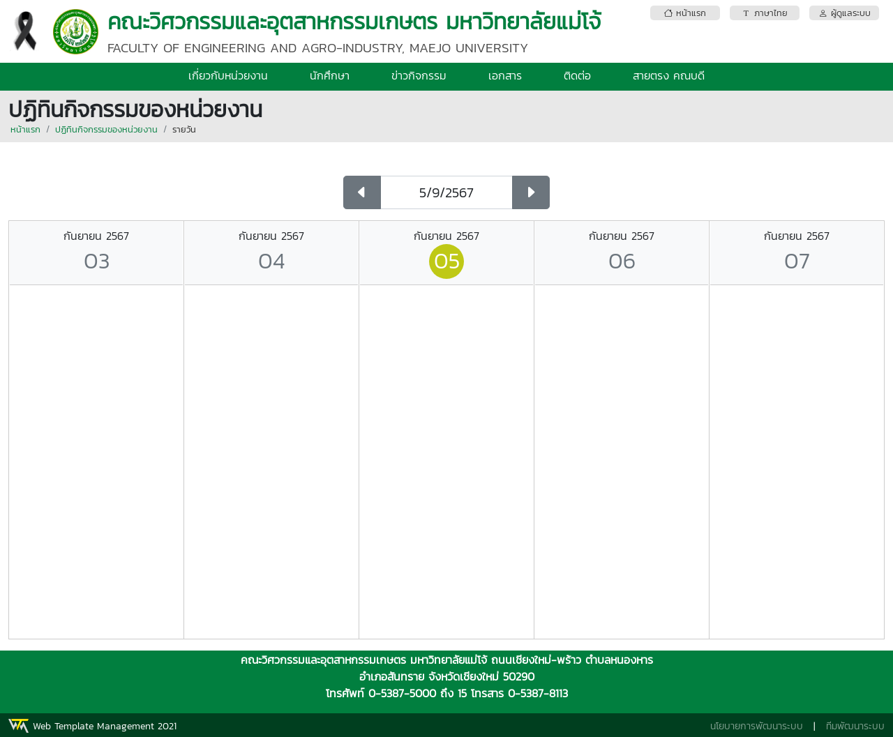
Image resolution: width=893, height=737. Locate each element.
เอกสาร (505, 75)
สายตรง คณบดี (669, 75)
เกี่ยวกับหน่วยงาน (228, 75)
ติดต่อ (577, 75)
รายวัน (184, 129)
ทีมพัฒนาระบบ (855, 726)
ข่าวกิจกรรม (418, 75)
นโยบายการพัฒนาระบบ (756, 726)
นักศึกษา (330, 75)
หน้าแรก (25, 129)
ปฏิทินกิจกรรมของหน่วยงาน (106, 129)
